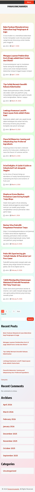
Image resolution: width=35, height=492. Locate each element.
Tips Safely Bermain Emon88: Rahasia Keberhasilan (15, 85)
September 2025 (10, 455)
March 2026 (8, 412)
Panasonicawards (17, 6)
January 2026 (8, 426)
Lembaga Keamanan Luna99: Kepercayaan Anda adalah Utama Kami (16, 112)
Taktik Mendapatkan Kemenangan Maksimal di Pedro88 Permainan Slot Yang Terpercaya (17, 282)
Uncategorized (9, 471)
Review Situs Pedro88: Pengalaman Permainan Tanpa (15, 226)
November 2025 (10, 441)
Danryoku (4, 380)
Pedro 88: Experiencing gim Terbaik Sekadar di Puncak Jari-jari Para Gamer (17, 255)
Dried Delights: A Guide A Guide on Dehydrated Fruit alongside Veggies (17, 167)
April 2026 (7, 404)
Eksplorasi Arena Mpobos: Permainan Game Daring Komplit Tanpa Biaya (16, 196)
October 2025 (9, 448)
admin (7, 46)
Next (18, 311)
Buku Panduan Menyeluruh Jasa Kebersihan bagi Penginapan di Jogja (15, 29)
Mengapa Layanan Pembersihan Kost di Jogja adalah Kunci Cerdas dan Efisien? (16, 58)
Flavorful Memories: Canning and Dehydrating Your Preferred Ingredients (16, 141)
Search (3, 314)
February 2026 (9, 419)
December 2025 (10, 433)
